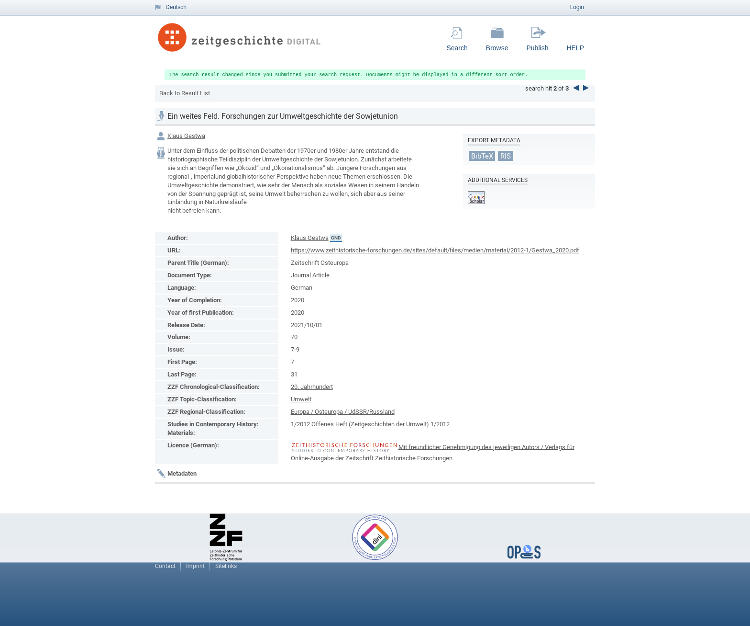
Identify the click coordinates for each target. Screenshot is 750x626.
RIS (505, 156)
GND (336, 238)
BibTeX (482, 156)
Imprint (195, 566)
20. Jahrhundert (312, 386)
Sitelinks (226, 566)
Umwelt (301, 399)
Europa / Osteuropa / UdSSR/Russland (343, 411)
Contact (165, 566)
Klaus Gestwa (186, 135)
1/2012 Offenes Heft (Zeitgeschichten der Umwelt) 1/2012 (370, 424)
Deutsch (176, 7)
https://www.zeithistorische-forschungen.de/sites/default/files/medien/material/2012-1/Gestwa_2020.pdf (435, 250)
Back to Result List (184, 93)
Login (577, 7)
